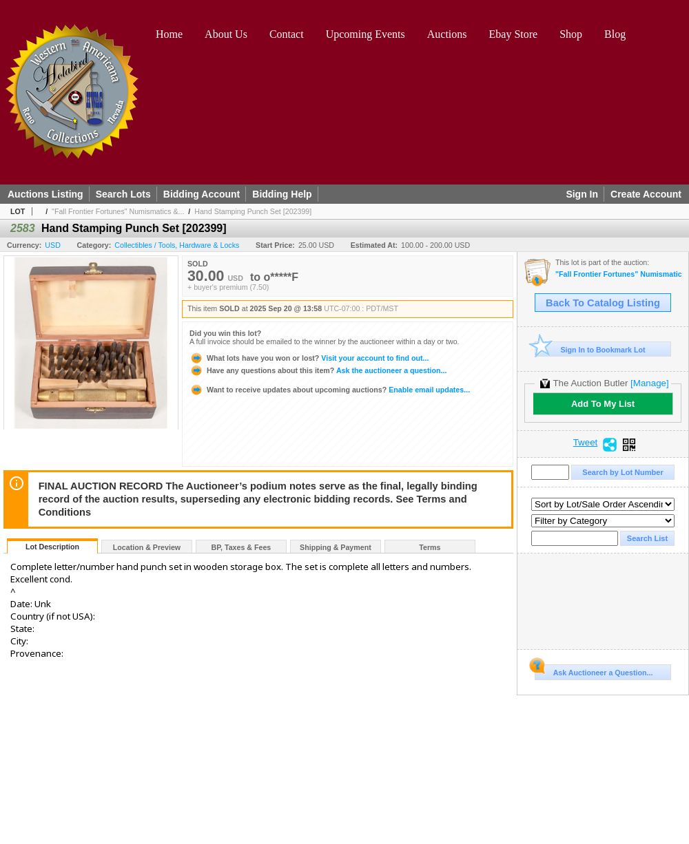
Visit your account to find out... (309, 358)
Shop (570, 34)
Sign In (582, 194)
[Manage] (649, 383)
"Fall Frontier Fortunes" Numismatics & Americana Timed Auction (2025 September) (618, 274)
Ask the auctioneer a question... (317, 370)
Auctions (447, 34)
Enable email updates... (329, 390)
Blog (615, 34)
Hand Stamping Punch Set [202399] (252, 211)
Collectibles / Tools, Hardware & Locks (176, 245)
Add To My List (603, 404)
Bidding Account (201, 194)
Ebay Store (513, 34)
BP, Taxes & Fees (241, 547)
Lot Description (52, 546)
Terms (429, 547)
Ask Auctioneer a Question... (593, 670)
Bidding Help (281, 194)
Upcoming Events (365, 34)
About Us (226, 34)
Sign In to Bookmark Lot (590, 349)
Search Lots (123, 194)
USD (53, 245)
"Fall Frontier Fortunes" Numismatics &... (118, 211)
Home (169, 34)
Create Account (645, 194)
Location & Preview (147, 547)
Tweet (585, 442)
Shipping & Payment (335, 547)
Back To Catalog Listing (603, 302)
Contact (286, 34)
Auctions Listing (45, 194)
